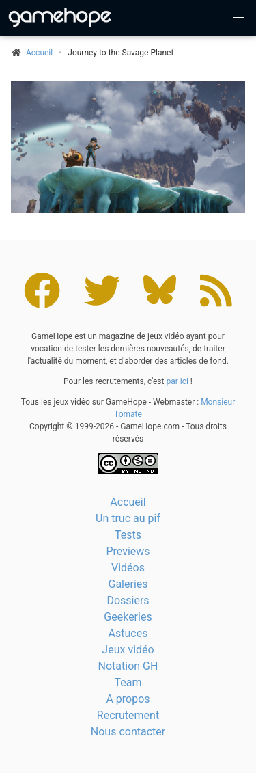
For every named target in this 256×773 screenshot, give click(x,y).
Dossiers (127, 600)
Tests (128, 534)
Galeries (127, 584)
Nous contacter (128, 731)
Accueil (127, 502)
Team (128, 682)
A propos (128, 698)
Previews (128, 551)
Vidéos (128, 567)
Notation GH (128, 666)
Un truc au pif (128, 518)
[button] (238, 18)
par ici (177, 381)
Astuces (128, 633)
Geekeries (128, 616)
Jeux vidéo (128, 649)
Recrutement (128, 715)
